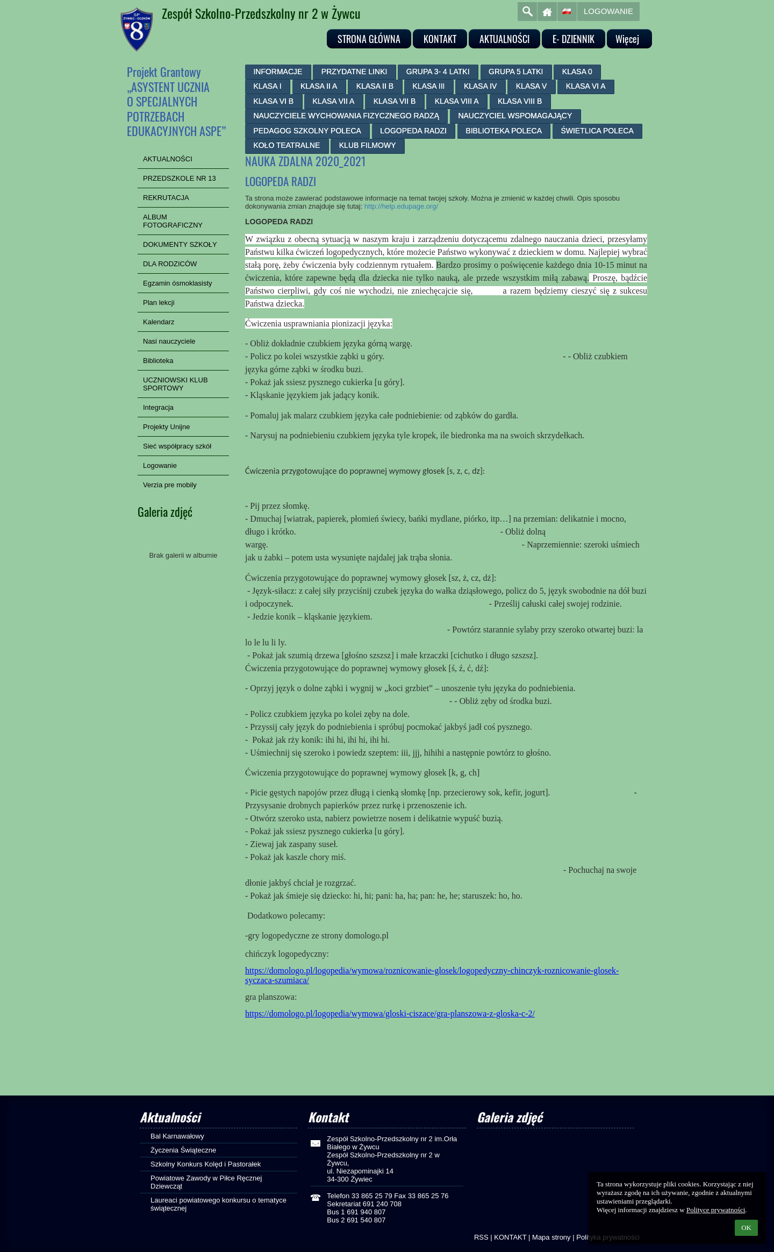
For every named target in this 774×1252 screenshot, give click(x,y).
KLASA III (429, 86)
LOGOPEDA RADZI (413, 130)
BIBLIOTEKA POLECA (503, 130)
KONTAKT (510, 1237)
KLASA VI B (273, 101)
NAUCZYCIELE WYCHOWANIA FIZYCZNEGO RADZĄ (346, 115)
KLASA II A (319, 86)
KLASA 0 (577, 71)
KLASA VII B (395, 101)
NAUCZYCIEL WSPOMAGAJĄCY (515, 115)
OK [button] (746, 1227)
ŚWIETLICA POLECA (597, 130)
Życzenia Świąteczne (183, 1150)
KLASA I (267, 86)
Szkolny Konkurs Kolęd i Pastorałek (205, 1164)
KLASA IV (480, 86)
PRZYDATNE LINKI (354, 71)
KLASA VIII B (520, 101)
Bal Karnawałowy (177, 1136)
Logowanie (608, 11)
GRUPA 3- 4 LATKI (438, 71)
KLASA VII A (334, 101)
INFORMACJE (277, 71)
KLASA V (531, 86)
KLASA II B (374, 86)
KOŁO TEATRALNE (286, 145)
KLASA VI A (586, 86)
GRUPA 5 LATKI (516, 71)
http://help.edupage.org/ (401, 206)
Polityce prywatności (715, 1210)
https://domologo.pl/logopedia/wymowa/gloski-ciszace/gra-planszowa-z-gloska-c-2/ (390, 1013)
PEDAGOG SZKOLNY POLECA (307, 130)
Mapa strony (551, 1237)
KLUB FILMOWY (367, 145)
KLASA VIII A (457, 101)
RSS (481, 1237)
